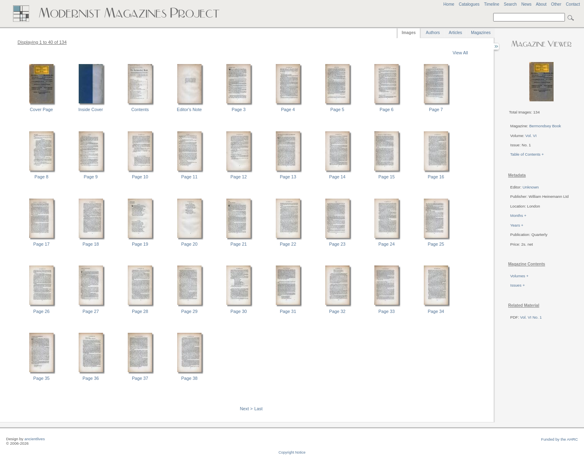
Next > (246, 408)
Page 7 (436, 109)
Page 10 (140, 176)
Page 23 (337, 244)
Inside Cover (90, 109)
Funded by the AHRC (559, 439)
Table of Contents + (527, 154)
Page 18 (91, 244)
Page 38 (189, 378)
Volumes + (519, 276)
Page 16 (436, 176)
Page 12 (238, 176)
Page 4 (288, 109)
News (526, 4)
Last (258, 408)
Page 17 (41, 244)
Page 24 (386, 244)
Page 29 (189, 311)
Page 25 (436, 244)
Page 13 (288, 176)
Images (409, 32)
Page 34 (436, 311)
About (541, 4)
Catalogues (469, 4)
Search (510, 4)
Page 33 (386, 311)
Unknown (530, 187)
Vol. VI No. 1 (531, 317)
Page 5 (337, 109)
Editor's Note (189, 109)
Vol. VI (531, 135)
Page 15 (386, 176)
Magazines (480, 32)
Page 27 (91, 311)
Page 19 (140, 244)
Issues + (517, 285)
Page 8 (41, 176)
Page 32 (337, 311)
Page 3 (238, 109)
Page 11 (189, 176)
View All (460, 52)
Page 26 (41, 311)
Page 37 (140, 378)
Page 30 (238, 311)
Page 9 (91, 176)
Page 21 (238, 244)
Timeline (491, 4)
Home (448, 4)
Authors (433, 32)
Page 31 (288, 311)
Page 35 (41, 378)
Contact (573, 4)
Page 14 (337, 176)
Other (556, 4)
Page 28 (140, 311)
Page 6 (386, 109)
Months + (518, 215)
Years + (516, 225)
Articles (455, 32)
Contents (140, 109)
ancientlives (34, 439)
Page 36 (91, 378)
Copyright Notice (292, 452)
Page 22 (288, 244)
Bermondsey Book (545, 126)
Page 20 (189, 244)
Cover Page (41, 109)
